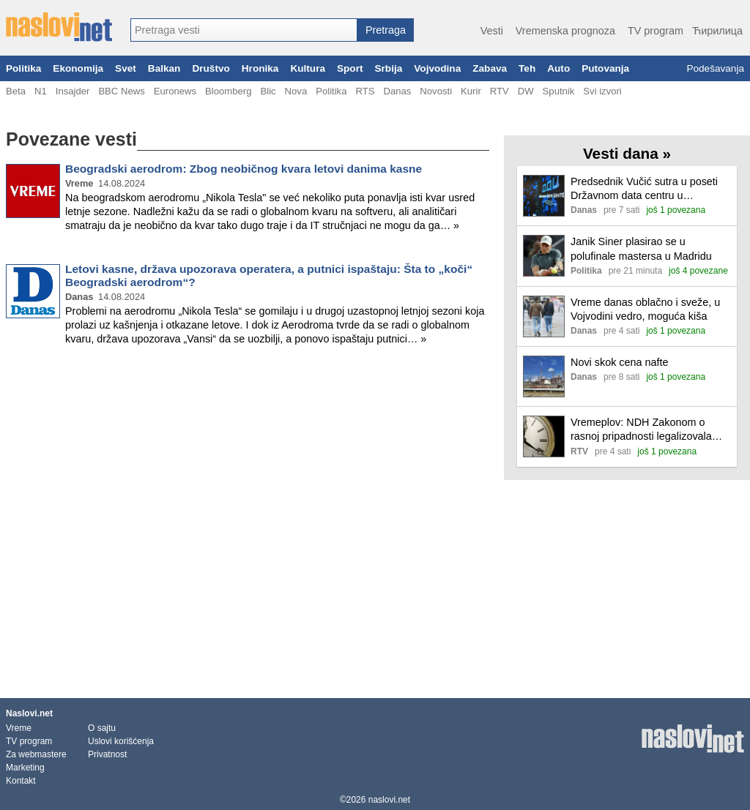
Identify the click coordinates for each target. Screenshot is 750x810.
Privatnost (107, 754)
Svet (125, 68)
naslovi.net (389, 800)
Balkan (164, 68)
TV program (655, 31)
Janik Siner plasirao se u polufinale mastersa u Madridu (641, 248)
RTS (364, 91)
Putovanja (605, 68)
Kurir (471, 91)
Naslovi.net (29, 713)
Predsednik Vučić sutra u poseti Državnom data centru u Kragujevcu (644, 189)
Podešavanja (715, 68)
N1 (40, 91)
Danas (397, 91)
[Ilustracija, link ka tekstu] (544, 197)
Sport (350, 68)
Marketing (25, 767)
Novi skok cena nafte (620, 362)
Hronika (260, 68)
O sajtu (102, 728)
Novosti (436, 91)
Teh (527, 68)
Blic (267, 91)
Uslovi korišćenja (121, 741)
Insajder (73, 91)
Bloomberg (228, 91)
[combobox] (243, 30)
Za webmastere (36, 754)
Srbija (388, 68)
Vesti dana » (627, 153)
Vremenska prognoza (565, 31)
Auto (558, 68)
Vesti (491, 31)
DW (526, 91)
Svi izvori (602, 91)
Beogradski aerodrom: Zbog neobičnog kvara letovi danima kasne (243, 168)
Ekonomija (78, 68)
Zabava (489, 68)
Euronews (175, 91)
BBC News (121, 91)
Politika (23, 68)
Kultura (307, 68)
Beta (16, 91)
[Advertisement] (247, 405)
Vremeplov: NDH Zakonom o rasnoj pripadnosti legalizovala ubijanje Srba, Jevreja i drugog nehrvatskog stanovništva (642, 429)
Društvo (210, 68)
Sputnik (559, 91)
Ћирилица (717, 31)
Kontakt (21, 781)
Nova (296, 91)
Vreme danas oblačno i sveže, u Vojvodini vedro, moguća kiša (645, 309)
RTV (499, 91)
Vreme (18, 728)
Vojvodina (437, 68)
